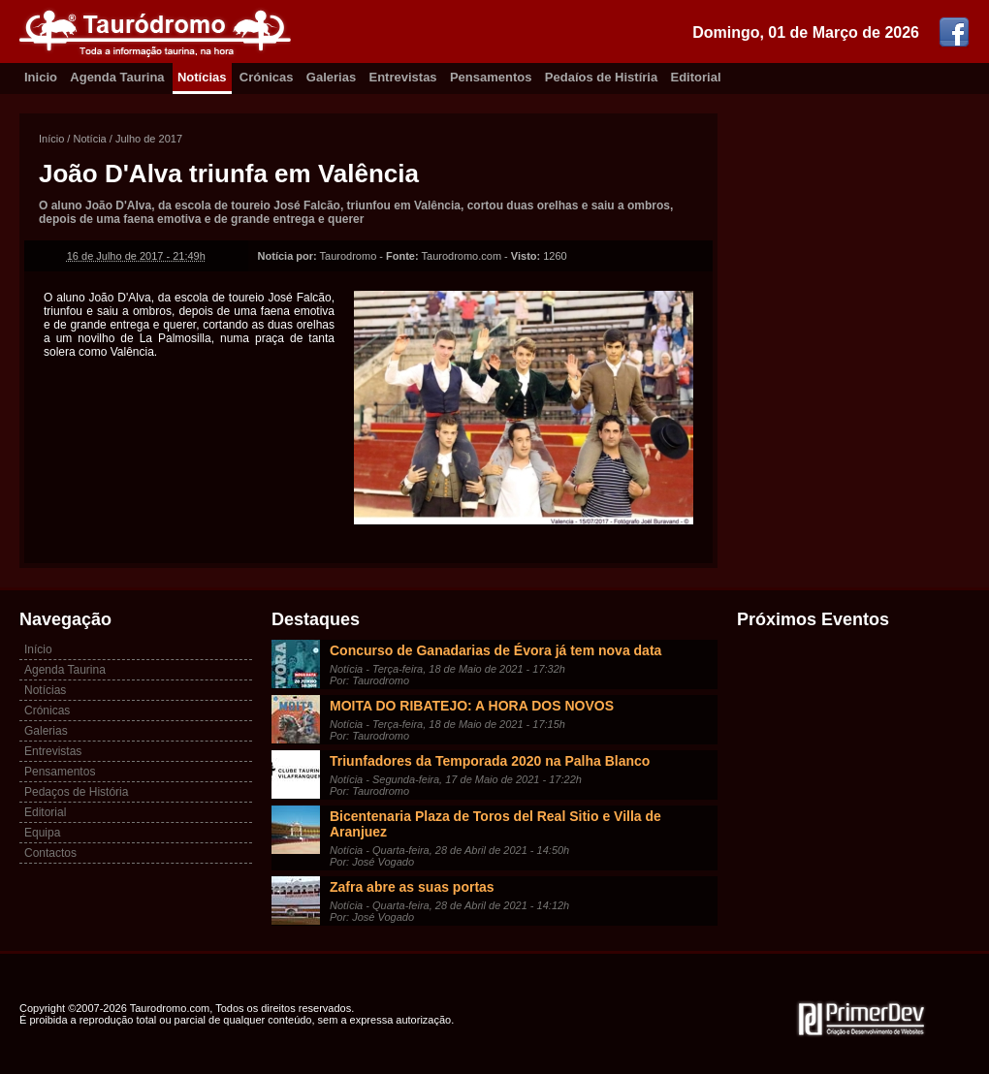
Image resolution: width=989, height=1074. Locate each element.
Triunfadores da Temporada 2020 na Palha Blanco (490, 761)
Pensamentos (491, 77)
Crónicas (266, 77)
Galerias (331, 77)
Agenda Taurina (117, 77)
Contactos (50, 853)
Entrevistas (403, 77)
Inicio (40, 77)
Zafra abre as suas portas (412, 887)
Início (51, 138)
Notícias (202, 77)
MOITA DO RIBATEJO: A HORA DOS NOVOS (472, 705)
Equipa (42, 832)
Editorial (696, 77)
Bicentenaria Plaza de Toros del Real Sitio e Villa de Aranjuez (495, 823)
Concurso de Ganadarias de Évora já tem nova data (495, 650)
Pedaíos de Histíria (601, 77)
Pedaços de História (76, 792)
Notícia (89, 138)
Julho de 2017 (148, 138)
